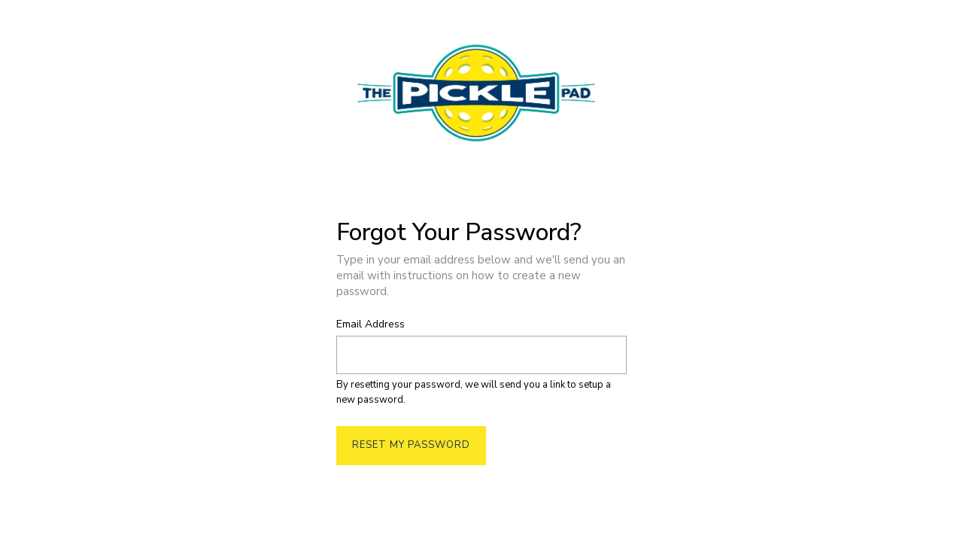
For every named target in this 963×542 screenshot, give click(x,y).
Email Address (370, 324)
